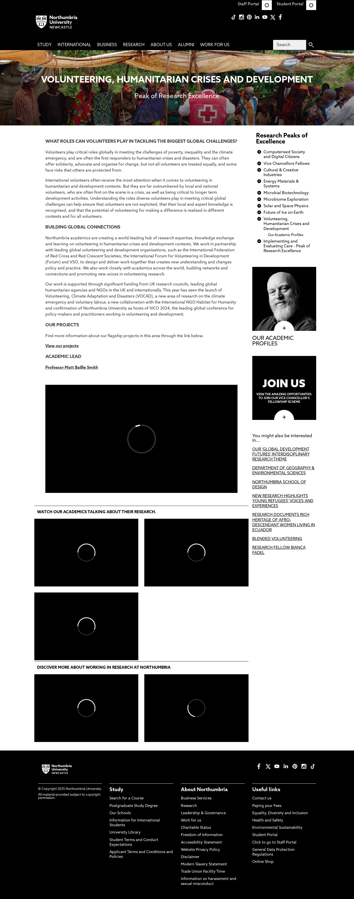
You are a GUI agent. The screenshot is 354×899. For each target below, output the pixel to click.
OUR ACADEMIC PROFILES (273, 341)
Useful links (266, 789)
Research (189, 806)
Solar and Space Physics (286, 206)
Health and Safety (267, 820)
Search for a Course (126, 798)
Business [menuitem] (107, 45)
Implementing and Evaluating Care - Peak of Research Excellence (287, 246)
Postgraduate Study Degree (133, 806)
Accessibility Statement (201, 843)
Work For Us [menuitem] (214, 45)
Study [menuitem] (44, 45)
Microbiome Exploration (286, 200)
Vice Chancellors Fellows (287, 164)
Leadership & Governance (203, 813)
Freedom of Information (202, 835)
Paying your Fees (266, 806)
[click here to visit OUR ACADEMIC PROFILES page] (284, 328)
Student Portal (296, 4)
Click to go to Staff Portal (274, 843)
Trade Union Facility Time (203, 872)
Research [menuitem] (134, 45)
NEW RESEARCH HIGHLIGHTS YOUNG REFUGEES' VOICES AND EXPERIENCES (282, 501)
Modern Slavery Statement (204, 864)
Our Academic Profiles (285, 235)
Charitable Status (196, 828)
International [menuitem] (74, 45)
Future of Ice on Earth (283, 213)
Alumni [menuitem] (186, 45)
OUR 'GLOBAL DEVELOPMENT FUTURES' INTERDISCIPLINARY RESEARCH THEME (281, 454)
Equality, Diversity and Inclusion (280, 813)
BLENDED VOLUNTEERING (277, 539)
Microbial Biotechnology (286, 193)
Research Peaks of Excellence (282, 139)
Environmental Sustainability (277, 828)
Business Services (196, 798)
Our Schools (120, 813)
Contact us (261, 798)
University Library (125, 833)
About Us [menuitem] (161, 45)
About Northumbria (204, 789)
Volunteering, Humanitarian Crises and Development (286, 224)
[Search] (289, 45)
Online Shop (263, 862)
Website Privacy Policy (200, 850)
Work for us (191, 820)
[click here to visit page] (284, 417)
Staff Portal (255, 4)
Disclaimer (190, 857)
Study (116, 789)
